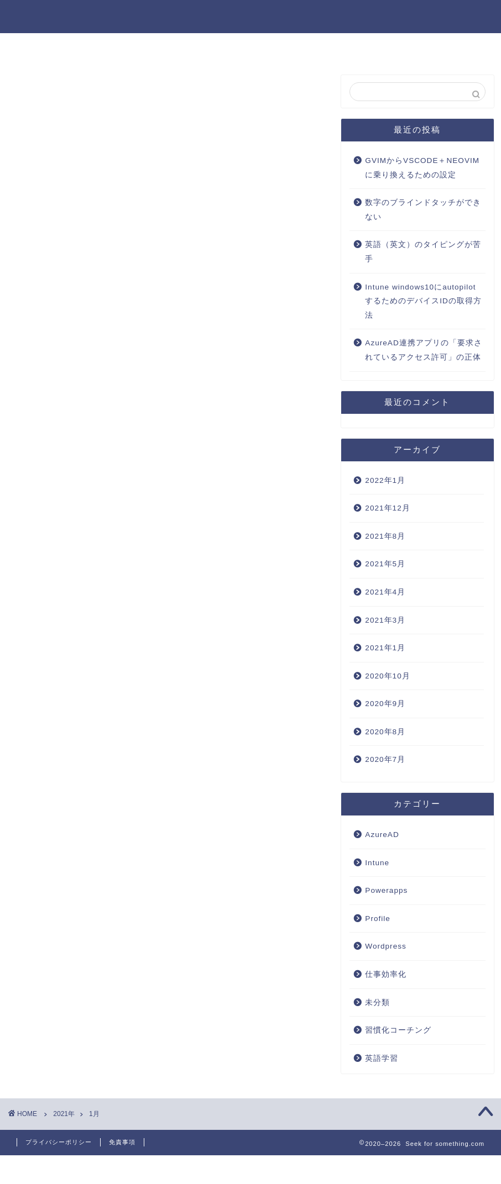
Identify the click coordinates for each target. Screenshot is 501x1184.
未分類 (377, 1002)
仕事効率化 (279, 46)
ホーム (150, 46)
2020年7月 (385, 759)
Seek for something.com (250, 15)
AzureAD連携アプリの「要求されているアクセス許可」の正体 (423, 350)
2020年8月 (385, 732)
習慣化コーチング (398, 1030)
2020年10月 (387, 676)
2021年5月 (385, 564)
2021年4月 (385, 592)
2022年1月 (385, 480)
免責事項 (122, 1142)
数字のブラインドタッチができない (423, 209)
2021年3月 (385, 620)
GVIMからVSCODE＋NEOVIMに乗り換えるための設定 (422, 167)
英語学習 (346, 46)
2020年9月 (385, 703)
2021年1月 (385, 648)
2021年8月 (385, 536)
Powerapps (386, 890)
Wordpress (385, 946)
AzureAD (210, 46)
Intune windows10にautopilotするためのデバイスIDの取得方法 (423, 301)
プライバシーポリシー (58, 1142)
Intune (377, 863)
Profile (377, 918)
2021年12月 (387, 508)
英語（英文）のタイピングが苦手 (423, 251)
